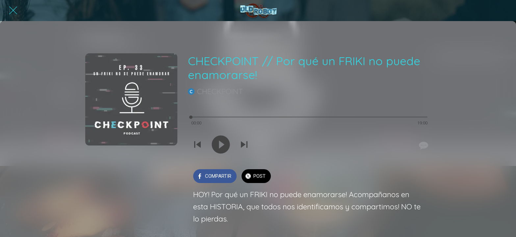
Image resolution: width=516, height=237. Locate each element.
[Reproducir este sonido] (221, 145)
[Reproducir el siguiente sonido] (244, 145)
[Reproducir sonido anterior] (197, 145)
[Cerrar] (13, 10)
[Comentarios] (423, 145)
